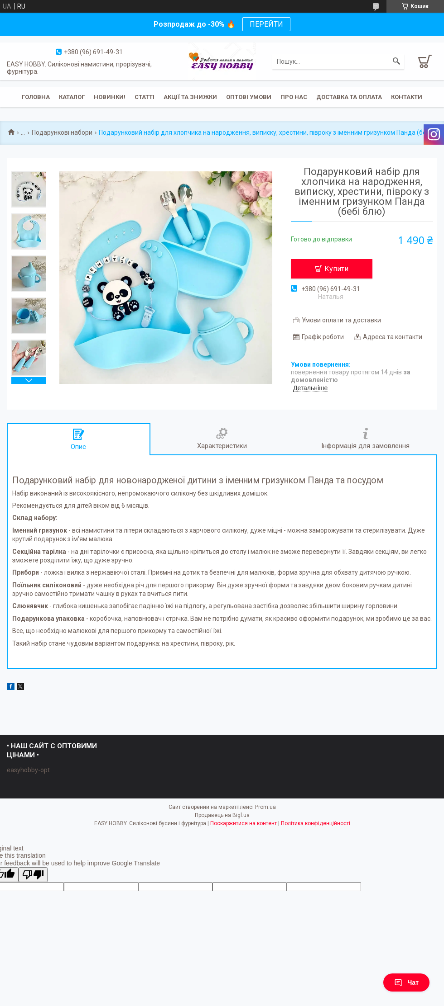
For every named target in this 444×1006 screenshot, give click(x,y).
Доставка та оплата (349, 97)
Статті (144, 97)
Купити (336, 268)
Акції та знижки (190, 97)
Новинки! (109, 97)
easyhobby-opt (28, 770)
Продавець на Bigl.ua (222, 815)
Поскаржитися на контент (243, 823)
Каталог (72, 97)
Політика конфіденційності (315, 823)
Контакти (406, 97)
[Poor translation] (33, 874)
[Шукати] (396, 61)
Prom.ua (265, 807)
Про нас (293, 97)
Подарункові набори (62, 132)
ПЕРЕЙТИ (266, 24)
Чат (406, 982)
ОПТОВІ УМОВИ (248, 97)
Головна (36, 97)
